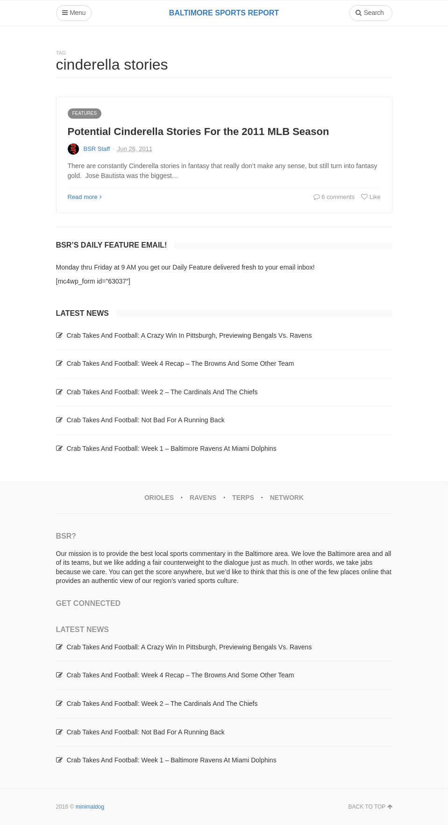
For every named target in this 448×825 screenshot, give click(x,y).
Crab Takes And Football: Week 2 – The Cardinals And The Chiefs (161, 392)
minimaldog (90, 807)
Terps (243, 497)
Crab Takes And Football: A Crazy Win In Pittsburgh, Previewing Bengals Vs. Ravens (189, 335)
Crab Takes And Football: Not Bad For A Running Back (145, 420)
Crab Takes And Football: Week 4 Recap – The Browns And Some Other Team (180, 363)
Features (84, 113)
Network (287, 497)
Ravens (203, 497)
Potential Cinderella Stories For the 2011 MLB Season (198, 131)
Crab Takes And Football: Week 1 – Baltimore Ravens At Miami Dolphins (171, 448)
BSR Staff (97, 148)
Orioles (159, 497)
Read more (85, 196)
